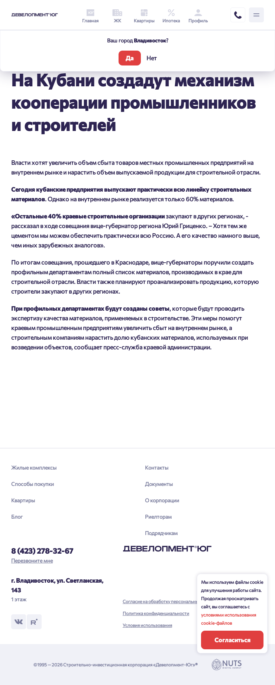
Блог (17, 516)
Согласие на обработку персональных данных (170, 601)
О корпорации (162, 500)
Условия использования (147, 625)
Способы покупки (32, 484)
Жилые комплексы (33, 467)
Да (129, 57)
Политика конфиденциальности (156, 613)
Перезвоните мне (32, 560)
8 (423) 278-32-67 (42, 550)
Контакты (156, 467)
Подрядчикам (161, 533)
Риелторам (158, 516)
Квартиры (23, 500)
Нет (151, 57)
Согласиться (232, 639)
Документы (159, 484)
